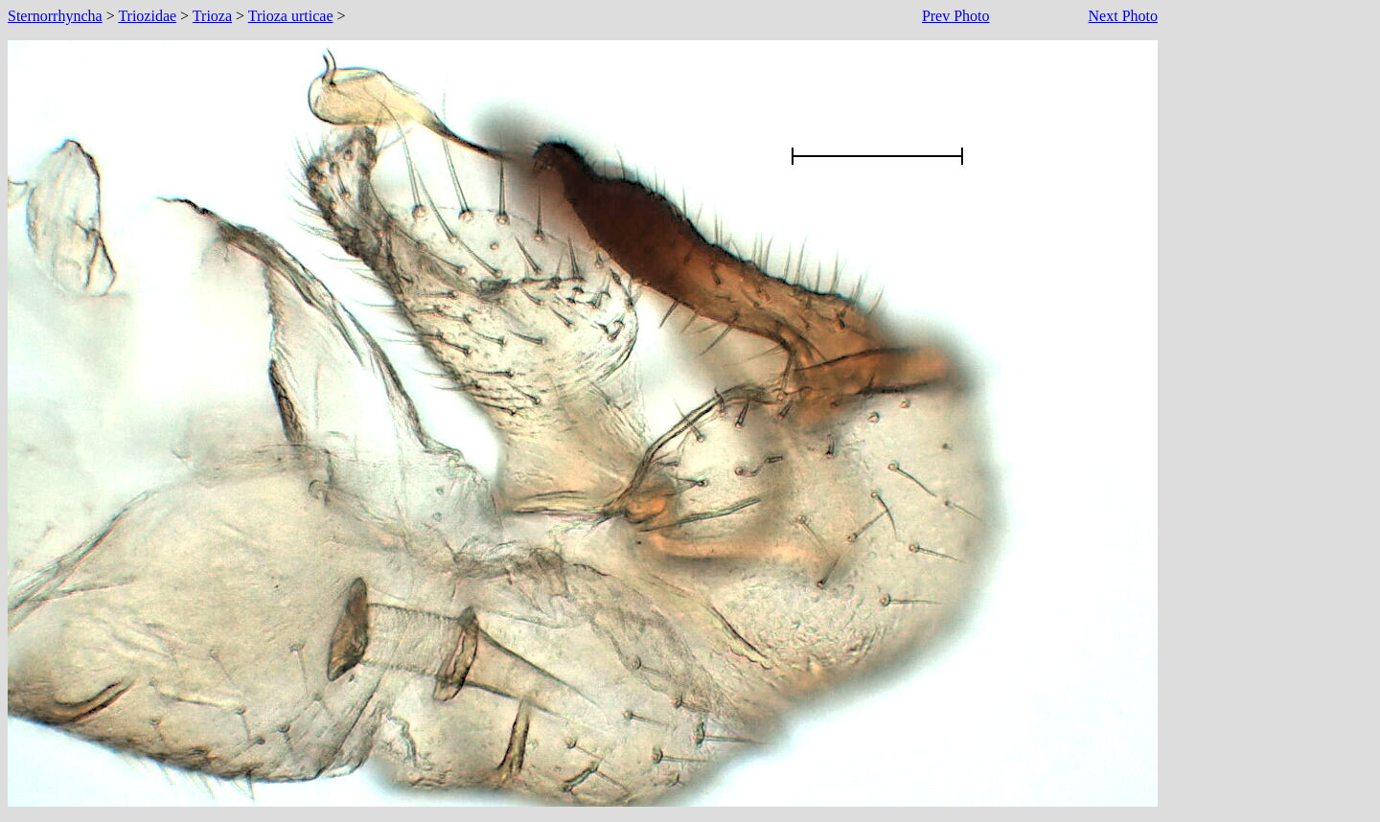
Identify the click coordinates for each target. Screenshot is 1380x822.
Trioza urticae (291, 16)
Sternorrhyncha (55, 16)
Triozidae (147, 16)
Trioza (212, 16)
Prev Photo (956, 16)
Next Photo (1123, 16)
